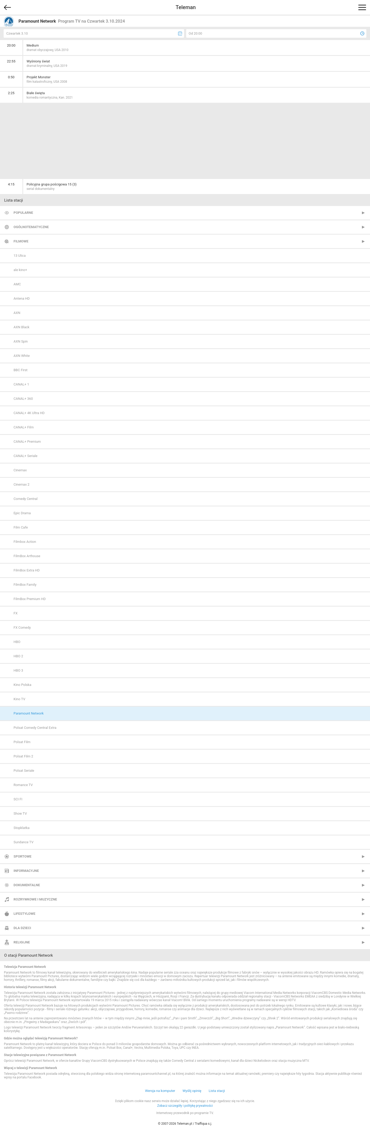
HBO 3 (18, 670)
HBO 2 (18, 656)
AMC (17, 284)
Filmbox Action (25, 542)
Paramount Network (29, 713)
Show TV (20, 813)
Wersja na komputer (160, 1091)
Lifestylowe (24, 914)
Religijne (22, 942)
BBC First (21, 370)
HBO (17, 642)
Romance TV (23, 785)
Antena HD (22, 298)
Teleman (185, 7)
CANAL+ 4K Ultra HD (29, 413)
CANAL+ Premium (27, 441)
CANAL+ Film (24, 427)
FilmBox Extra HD (27, 570)
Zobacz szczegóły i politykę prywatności (185, 1106)
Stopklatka (21, 828)
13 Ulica (20, 256)
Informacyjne (26, 871)
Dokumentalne (27, 885)
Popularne (23, 213)
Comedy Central (25, 499)
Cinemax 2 (21, 484)
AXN (17, 313)
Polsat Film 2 (23, 756)
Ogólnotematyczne (31, 227)
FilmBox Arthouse (27, 556)
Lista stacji (217, 1091)
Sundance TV (23, 842)
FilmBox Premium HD (30, 599)
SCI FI (18, 799)
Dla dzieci (22, 928)
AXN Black (21, 327)
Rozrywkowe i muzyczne (35, 899)
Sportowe (23, 856)
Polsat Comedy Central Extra (35, 728)
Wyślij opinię (192, 1091)
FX (15, 613)
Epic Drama (22, 513)
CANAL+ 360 (23, 399)
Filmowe (21, 241)
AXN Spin (21, 341)
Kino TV (19, 699)
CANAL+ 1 (21, 384)
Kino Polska (22, 685)
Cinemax (20, 470)
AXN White (22, 356)
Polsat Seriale (24, 771)
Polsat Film (22, 742)
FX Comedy (22, 627)
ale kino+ (20, 270)
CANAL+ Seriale (25, 456)
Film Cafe (21, 527)
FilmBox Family (25, 585)
